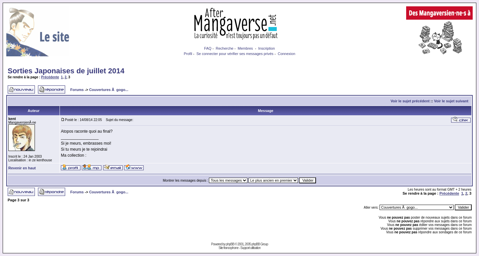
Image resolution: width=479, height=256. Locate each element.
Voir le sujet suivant (451, 101)
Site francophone (229, 248)
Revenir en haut (22, 168)
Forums (76, 90)
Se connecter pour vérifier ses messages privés (234, 54)
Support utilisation (250, 248)
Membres (245, 48)
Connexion (286, 54)
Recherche (224, 48)
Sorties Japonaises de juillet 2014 (66, 71)
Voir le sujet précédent (410, 101)
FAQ (208, 48)
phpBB (230, 244)
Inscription (266, 48)
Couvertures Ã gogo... (108, 90)
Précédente (50, 77)
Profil (188, 54)
